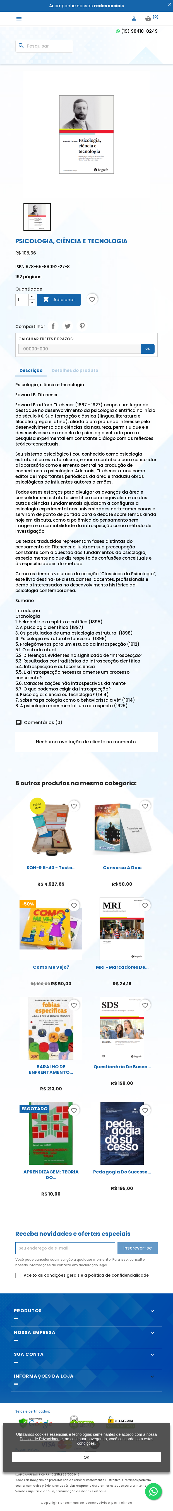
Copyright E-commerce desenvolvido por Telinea (87, 1502)
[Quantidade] (22, 300)
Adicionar (59, 299)
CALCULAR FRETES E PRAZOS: (45, 339)
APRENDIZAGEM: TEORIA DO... (51, 1175)
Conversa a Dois (122, 867)
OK (147, 348)
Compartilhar (53, 326)
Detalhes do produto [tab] (75, 370)
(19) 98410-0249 (137, 31)
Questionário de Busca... (122, 1067)
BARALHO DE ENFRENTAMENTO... (51, 1070)
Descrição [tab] (31, 370)
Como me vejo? (51, 967)
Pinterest (82, 326)
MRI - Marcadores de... (122, 967)
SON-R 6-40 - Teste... (51, 867)
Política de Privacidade (39, 1442)
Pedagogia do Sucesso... (122, 1172)
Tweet (67, 326)
